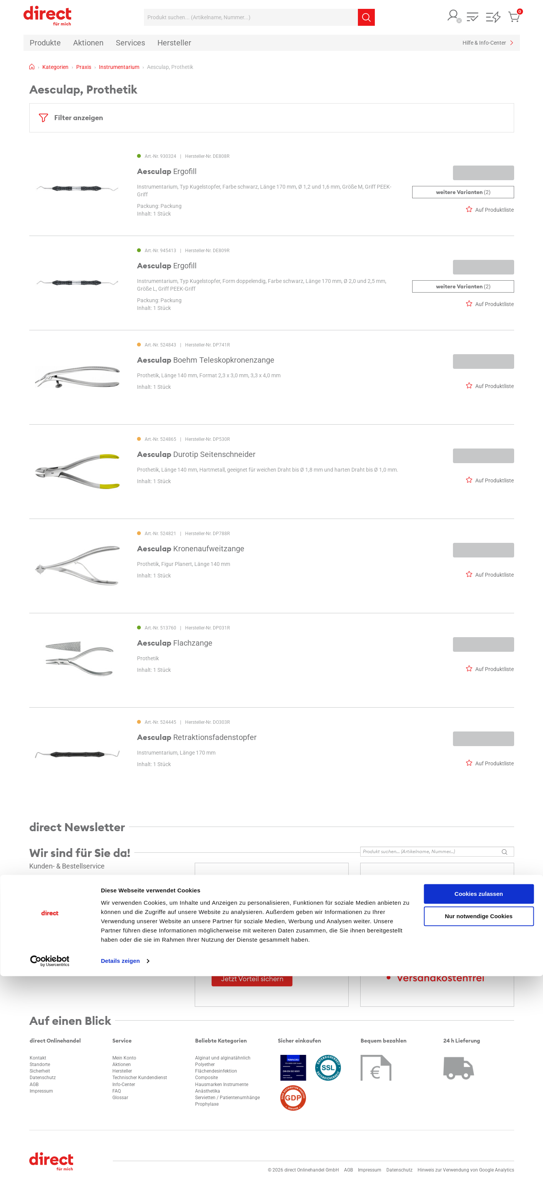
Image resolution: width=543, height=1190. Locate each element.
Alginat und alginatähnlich (223, 1058)
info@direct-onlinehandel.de (66, 891)
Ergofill (167, 171)
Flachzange (174, 643)
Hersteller (122, 1071)
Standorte (40, 1064)
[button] (453, 16)
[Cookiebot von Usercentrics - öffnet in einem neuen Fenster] (50, 1175)
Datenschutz (43, 1077)
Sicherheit (40, 1071)
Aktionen (121, 1064)
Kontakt (38, 1058)
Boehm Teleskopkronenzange (205, 360)
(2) (463, 192)
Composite (206, 1077)
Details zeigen (120, 1175)
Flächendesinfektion (216, 1071)
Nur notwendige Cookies (479, 1130)
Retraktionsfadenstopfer (197, 737)
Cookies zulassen (478, 1108)
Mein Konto (124, 1058)
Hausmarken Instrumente (221, 1084)
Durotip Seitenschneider (196, 454)
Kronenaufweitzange (190, 548)
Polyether (205, 1064)
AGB (34, 1084)
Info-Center (123, 1084)
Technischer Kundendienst (139, 1077)
